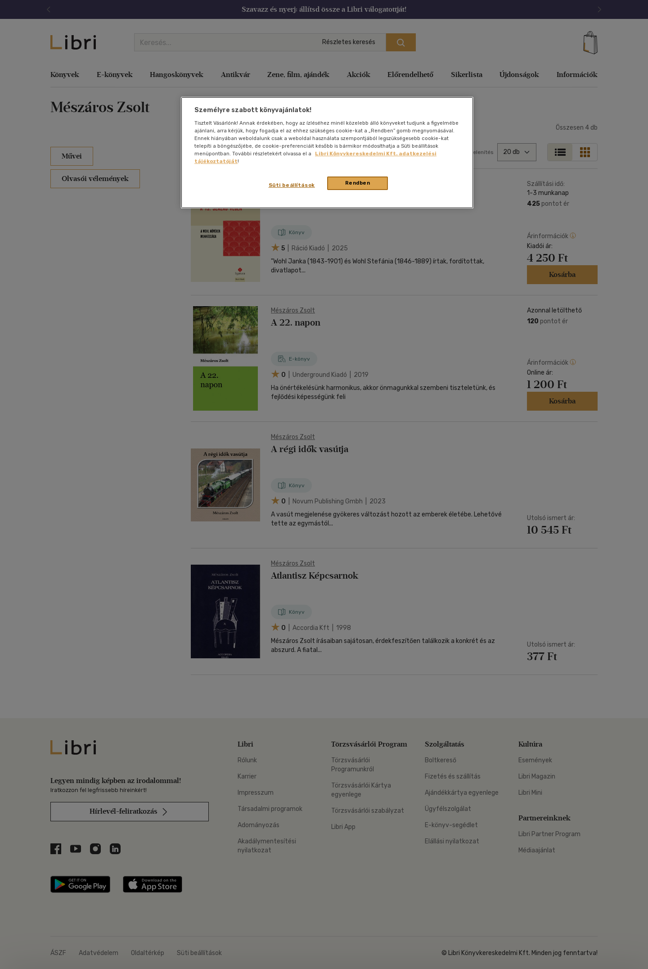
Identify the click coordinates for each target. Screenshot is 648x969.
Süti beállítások (292, 185)
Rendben (357, 183)
